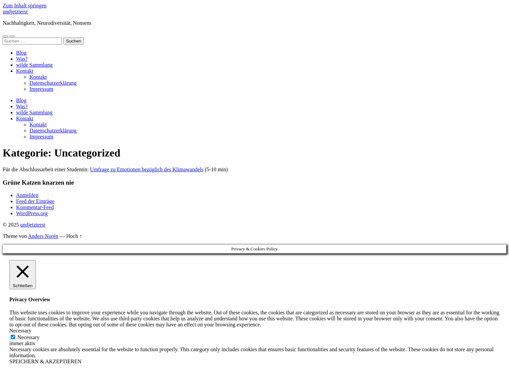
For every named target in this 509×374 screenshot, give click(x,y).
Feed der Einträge (35, 201)
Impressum (41, 89)
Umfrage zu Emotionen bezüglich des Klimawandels (146, 169)
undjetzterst (15, 11)
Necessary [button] (20, 330)
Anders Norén (43, 236)
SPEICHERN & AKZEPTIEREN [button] (45, 361)
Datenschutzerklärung (52, 83)
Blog (21, 53)
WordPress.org (32, 213)
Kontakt (25, 71)
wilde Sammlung (34, 65)
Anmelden (27, 195)
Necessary (28, 337)
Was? (21, 59)
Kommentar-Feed (35, 207)
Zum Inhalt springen (25, 5)
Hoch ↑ (74, 236)
